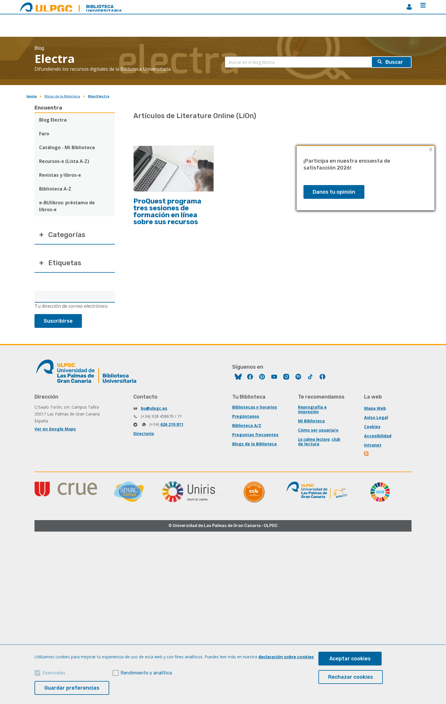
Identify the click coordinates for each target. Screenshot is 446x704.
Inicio (31, 96)
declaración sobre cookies (286, 656)
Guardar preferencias (71, 688)
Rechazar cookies (350, 677)
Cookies (372, 426)
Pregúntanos (245, 416)
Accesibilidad (377, 435)
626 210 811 (171, 424)
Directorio (143, 433)
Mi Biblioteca (311, 421)
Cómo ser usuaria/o (318, 430)
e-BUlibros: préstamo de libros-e (67, 206)
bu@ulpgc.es (154, 408)
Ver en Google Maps (55, 429)
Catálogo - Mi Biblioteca (67, 147)
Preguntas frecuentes (255, 434)
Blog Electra (98, 96)
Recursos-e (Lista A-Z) (64, 161)
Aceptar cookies (350, 658)
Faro (44, 133)
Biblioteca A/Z (246, 425)
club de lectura (319, 441)
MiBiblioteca (409, 6)
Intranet (372, 445)
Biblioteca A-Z (55, 189)
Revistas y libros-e (60, 175)
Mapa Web (375, 408)
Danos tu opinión (334, 192)
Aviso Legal (376, 417)
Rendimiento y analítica (146, 673)
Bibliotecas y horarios (254, 407)
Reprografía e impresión (312, 409)
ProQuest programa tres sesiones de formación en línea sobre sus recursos (167, 211)
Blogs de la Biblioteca (62, 96)
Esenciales (54, 673)
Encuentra (48, 108)
